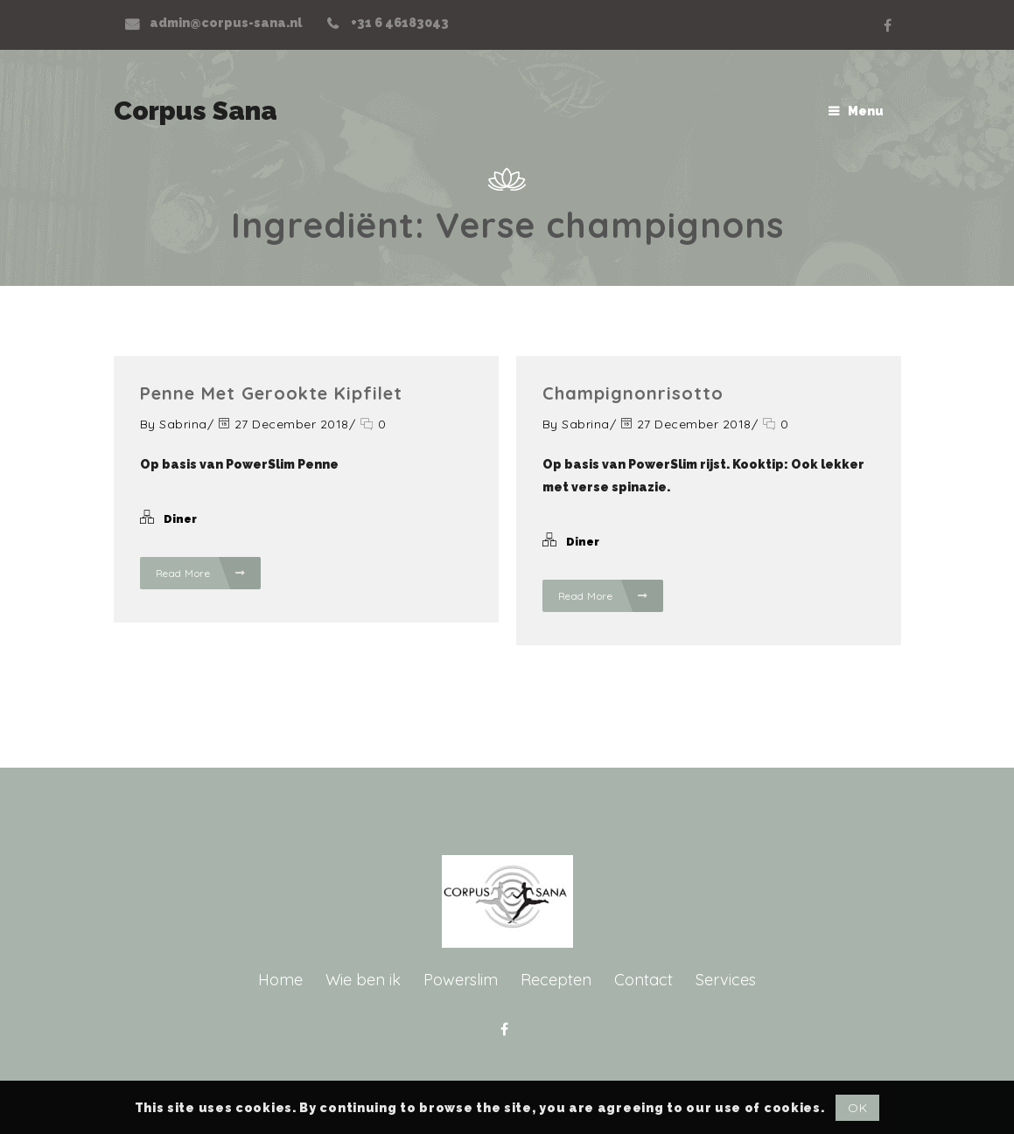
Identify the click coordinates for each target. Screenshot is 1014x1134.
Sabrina (183, 424)
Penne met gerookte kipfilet (271, 393)
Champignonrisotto (633, 393)
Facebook (888, 25)
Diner (180, 518)
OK (857, 1108)
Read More (201, 573)
